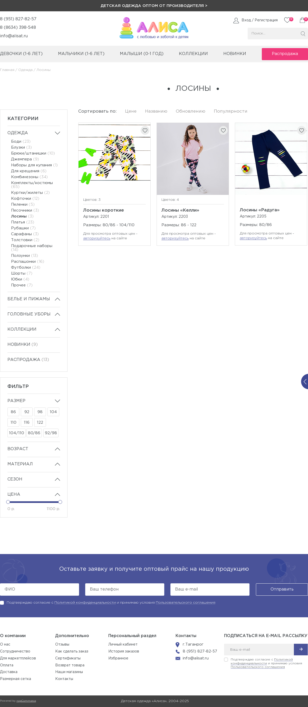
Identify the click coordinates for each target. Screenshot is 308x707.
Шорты (21, 273)
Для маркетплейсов (18, 658)
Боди (21, 141)
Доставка (8, 672)
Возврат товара (69, 665)
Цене (131, 111)
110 (13, 422)
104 (53, 412)
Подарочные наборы (31, 247)
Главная (7, 69)
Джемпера (25, 159)
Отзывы (62, 644)
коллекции (193, 54)
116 (27, 422)
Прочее (22, 285)
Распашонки (27, 261)
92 (26, 412)
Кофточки (25, 198)
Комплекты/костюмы (32, 184)
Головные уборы (29, 314)
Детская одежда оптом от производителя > (154, 5)
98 (40, 412)
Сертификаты (68, 658)
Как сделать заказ (71, 651)
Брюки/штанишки (33, 153)
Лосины (22, 216)
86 (13, 412)
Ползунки (24, 255)
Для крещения (28, 171)
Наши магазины (69, 672)
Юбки (20, 279)
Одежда (25, 69)
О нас (5, 644)
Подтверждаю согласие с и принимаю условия (111, 602)
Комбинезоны (29, 177)
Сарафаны (25, 234)
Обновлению (190, 111)
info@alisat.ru (14, 36)
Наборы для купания (34, 165)
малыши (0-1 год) (141, 54)
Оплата (6, 665)
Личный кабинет (123, 644)
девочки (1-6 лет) (21, 54)
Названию (156, 111)
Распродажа (285, 54)
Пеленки (23, 204)
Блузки (21, 147)
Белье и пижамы (28, 299)
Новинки (234, 54)
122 (40, 422)
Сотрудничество (15, 651)
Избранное (118, 658)
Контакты (64, 679)
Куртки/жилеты (30, 192)
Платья (22, 222)
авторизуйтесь (96, 238)
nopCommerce (26, 701)
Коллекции (21, 329)
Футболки (25, 267)
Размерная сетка (15, 679)
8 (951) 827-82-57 (18, 19)
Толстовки (25, 240)
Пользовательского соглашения (185, 602)
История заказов (123, 651)
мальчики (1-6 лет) (81, 54)
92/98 (51, 433)
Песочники (25, 210)
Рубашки (23, 228)
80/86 (34, 433)
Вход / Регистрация (260, 20)
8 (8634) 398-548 (18, 28)
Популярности (230, 111)
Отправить (282, 589)
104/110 (16, 433)
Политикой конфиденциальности (85, 602)
